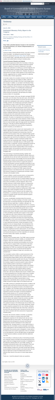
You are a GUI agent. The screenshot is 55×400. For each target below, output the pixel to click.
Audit (21, 383)
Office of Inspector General (27, 379)
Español (22, 386)
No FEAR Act (23, 384)
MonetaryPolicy (15, 17)
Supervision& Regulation (22, 17)
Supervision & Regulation (10, 379)
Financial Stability (8, 381)
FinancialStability (28, 17)
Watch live (7, 50)
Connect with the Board (10, 389)
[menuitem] (4, 17)
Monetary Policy (8, 377)
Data (44, 16)
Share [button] (5, 40)
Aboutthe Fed (4, 17)
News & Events (8, 376)
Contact (22, 373)
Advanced (47, 3)
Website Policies (24, 387)
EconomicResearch (39, 17)
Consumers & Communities (50, 17)
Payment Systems (8, 382)
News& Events (10, 17)
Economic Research (9, 384)
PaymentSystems (33, 17)
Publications (23, 375)
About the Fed (7, 374)
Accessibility (23, 391)
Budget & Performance (26, 381)
